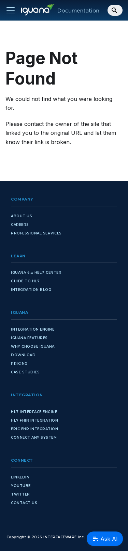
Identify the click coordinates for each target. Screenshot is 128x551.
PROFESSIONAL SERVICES (36, 233)
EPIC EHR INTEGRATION (34, 429)
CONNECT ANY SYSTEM (34, 437)
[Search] (115, 10)
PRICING (19, 363)
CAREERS (20, 224)
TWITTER (20, 494)
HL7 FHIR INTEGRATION (34, 420)
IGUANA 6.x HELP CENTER (36, 272)
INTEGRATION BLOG (31, 289)
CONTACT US (24, 503)
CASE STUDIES (25, 372)
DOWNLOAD (23, 355)
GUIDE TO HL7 (25, 281)
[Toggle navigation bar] (10, 10)
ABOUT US (21, 216)
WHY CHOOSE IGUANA (33, 346)
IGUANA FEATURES (29, 338)
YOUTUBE (21, 486)
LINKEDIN (20, 477)
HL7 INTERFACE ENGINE (34, 412)
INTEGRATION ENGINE (32, 329)
